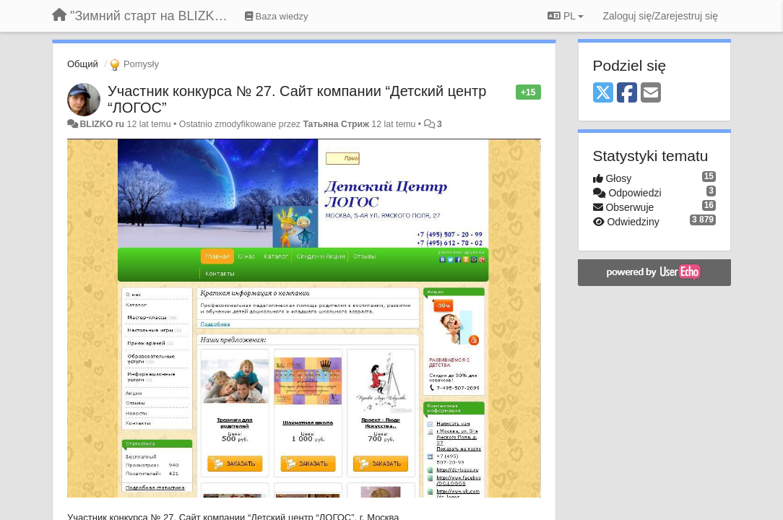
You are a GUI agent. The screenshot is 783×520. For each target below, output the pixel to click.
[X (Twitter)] (603, 93)
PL (566, 16)
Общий (82, 63)
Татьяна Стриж (336, 124)
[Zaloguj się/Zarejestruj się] (660, 16)
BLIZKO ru (102, 124)
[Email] (651, 93)
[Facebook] (627, 93)
